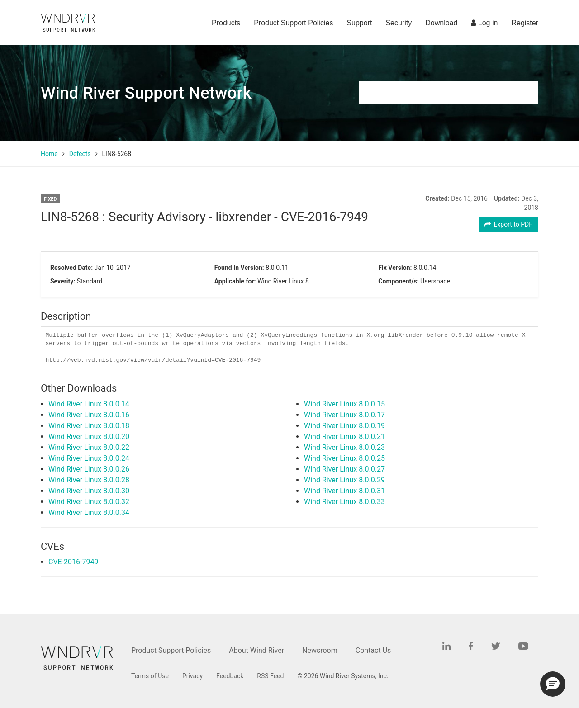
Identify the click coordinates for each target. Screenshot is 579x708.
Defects (80, 153)
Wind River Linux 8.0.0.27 (344, 469)
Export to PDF (508, 224)
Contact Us (373, 650)
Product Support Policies (293, 23)
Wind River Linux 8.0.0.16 (88, 415)
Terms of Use (150, 676)
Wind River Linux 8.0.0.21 (344, 436)
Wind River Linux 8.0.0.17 (344, 415)
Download (441, 23)
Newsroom (319, 650)
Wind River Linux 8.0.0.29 (344, 480)
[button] (552, 684)
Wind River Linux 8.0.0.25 (344, 458)
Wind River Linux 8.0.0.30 (88, 490)
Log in (484, 23)
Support (359, 23)
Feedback (229, 676)
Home (49, 153)
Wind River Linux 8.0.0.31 (344, 490)
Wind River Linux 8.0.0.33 (344, 501)
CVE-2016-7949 (73, 561)
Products (226, 23)
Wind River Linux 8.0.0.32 (88, 501)
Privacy (192, 676)
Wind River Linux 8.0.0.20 (88, 436)
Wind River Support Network (146, 93)
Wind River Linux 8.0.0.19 (344, 425)
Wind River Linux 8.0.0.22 (88, 447)
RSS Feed (270, 676)
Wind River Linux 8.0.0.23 (344, 447)
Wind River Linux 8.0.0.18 (88, 425)
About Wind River (256, 650)
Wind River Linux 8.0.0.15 (344, 404)
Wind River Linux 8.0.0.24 (88, 458)
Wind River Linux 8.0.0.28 (88, 480)
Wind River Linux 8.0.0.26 (88, 469)
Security (398, 23)
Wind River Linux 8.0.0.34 (88, 512)
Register (524, 23)
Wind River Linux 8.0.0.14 (88, 404)
